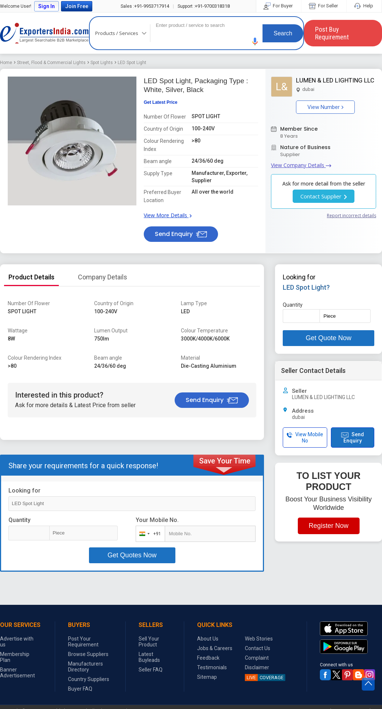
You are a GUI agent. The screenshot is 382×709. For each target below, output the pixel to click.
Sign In (46, 6)
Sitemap (207, 677)
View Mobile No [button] (305, 437)
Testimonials (212, 667)
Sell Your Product (149, 642)
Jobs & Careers (214, 648)
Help (364, 5)
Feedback (208, 658)
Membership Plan (14, 657)
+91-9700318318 (204, 6)
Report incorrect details (351, 215)
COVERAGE (264, 677)
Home (6, 62)
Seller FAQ (151, 670)
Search (283, 33)
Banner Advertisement (17, 672)
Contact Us (257, 648)
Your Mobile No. (157, 519)
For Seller (324, 5)
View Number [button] (325, 107)
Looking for (24, 490)
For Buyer (279, 5)
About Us (207, 639)
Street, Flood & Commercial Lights (51, 62)
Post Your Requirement (83, 642)
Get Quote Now (328, 338)
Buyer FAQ (80, 689)
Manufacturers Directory (85, 667)
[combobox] (148, 533)
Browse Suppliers (88, 654)
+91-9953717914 (145, 6)
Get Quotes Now (132, 555)
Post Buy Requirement (332, 33)
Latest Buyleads (149, 657)
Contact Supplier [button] (323, 196)
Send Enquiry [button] (181, 234)
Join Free (76, 6)
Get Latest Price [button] (160, 102)
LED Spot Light (132, 62)
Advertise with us (16, 642)
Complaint (257, 658)
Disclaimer (257, 667)
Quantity (19, 519)
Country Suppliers (88, 679)
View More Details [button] (168, 215)
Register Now (329, 525)
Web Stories (259, 639)
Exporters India (44, 33)
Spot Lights (101, 62)
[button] (255, 41)
